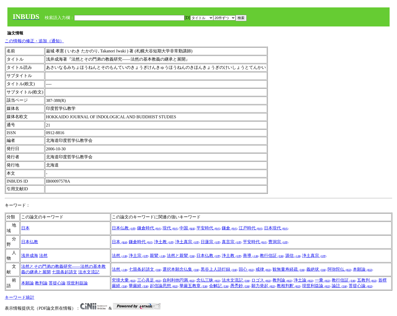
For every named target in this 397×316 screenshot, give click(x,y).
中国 (187, 228)
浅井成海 (29, 255)
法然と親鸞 (181, 255)
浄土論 (304, 280)
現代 (170, 228)
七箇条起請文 (64, 272)
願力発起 (263, 285)
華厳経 (139, 285)
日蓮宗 (211, 242)
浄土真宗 (187, 242)
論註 (340, 285)
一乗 (323, 280)
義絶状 (316, 269)
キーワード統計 (19, 297)
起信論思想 (164, 285)
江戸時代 (251, 228)
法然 (43, 255)
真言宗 (232, 242)
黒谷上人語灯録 (219, 269)
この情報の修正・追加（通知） (34, 41)
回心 (247, 269)
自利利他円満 (179, 280)
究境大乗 (124, 280)
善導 (251, 255)
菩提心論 (57, 283)
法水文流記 (88, 272)
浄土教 (164, 242)
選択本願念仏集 (181, 269)
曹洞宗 (278, 242)
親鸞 (158, 255)
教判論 (41, 283)
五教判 (367, 280)
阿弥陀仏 (339, 269)
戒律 (263, 269)
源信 (293, 255)
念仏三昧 (208, 280)
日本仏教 (124, 228)
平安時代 (208, 228)
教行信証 (272, 255)
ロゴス (261, 280)
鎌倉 (230, 228)
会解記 (219, 285)
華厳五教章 (193, 285)
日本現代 (276, 228)
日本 (25, 228)
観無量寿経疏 (289, 269)
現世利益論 (77, 283)
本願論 (363, 269)
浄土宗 (139, 255)
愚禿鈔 (240, 285)
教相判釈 (289, 285)
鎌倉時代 (149, 228)
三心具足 (149, 280)
